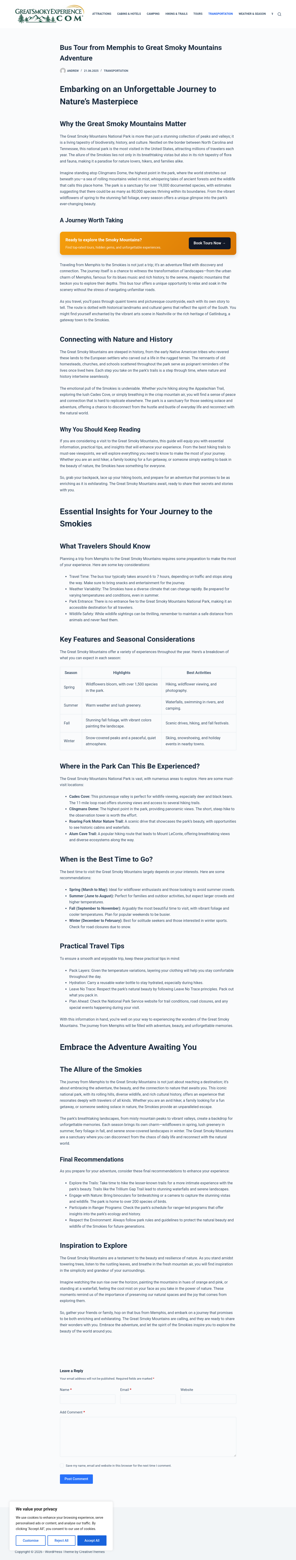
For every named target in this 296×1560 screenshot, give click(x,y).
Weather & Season (252, 13)
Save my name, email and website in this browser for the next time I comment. (119, 1465)
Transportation (220, 13)
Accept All (91, 1540)
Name (66, 1390)
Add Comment (72, 1412)
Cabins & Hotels (129, 13)
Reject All (61, 1540)
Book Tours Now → (209, 243)
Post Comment (76, 1479)
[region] (61, 1526)
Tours (198, 13)
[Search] (279, 14)
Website (187, 1390)
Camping (153, 13)
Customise (31, 1540)
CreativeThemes (92, 1552)
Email (125, 1390)
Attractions (101, 13)
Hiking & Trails (177, 13)
